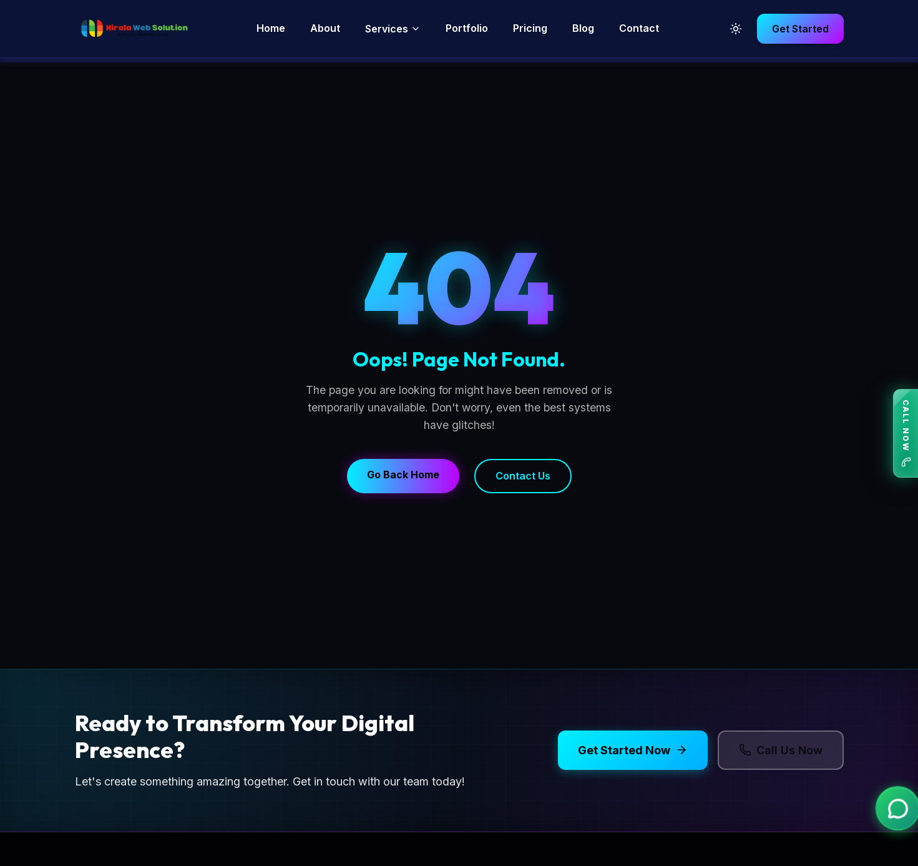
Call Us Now (781, 750)
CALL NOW (906, 433)
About (325, 28)
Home (270, 28)
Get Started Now (633, 750)
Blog (583, 28)
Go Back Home (403, 474)
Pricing (530, 28)
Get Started (800, 28)
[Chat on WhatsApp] (896, 811)
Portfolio (467, 28)
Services (393, 28)
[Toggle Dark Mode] (736, 28)
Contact (639, 28)
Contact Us (523, 476)
